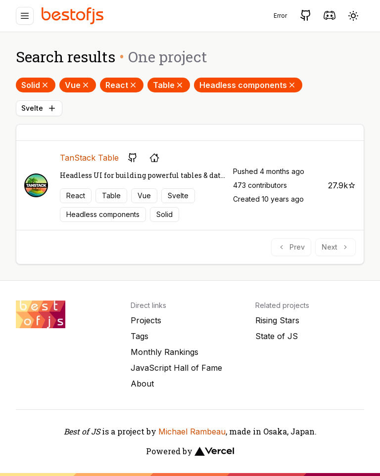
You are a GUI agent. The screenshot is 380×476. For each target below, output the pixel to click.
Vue (78, 85)
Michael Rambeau (192, 431)
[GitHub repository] (132, 158)
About (142, 384)
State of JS (276, 336)
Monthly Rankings (164, 352)
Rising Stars (277, 320)
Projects (146, 320)
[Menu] (25, 16)
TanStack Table (89, 158)
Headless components (248, 85)
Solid (35, 85)
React (121, 85)
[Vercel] (214, 451)
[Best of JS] (74, 15)
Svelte (39, 108)
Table (169, 85)
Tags (139, 336)
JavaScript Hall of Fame (176, 368)
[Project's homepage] (154, 158)
